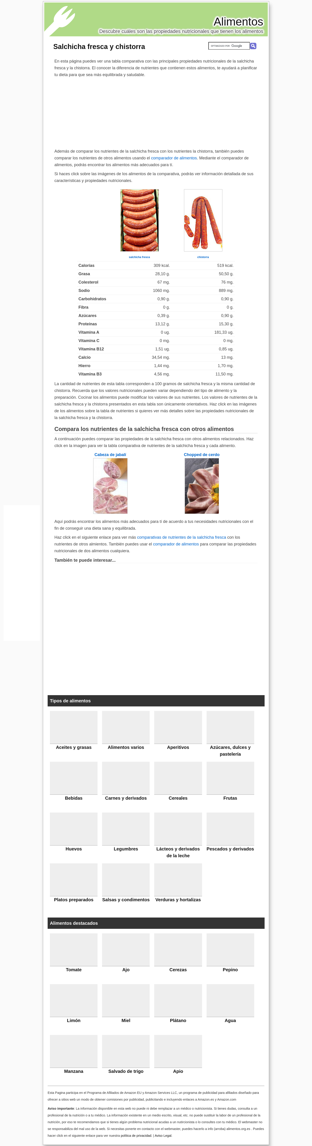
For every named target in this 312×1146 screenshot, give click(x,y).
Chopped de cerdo (201, 454)
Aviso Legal (163, 1135)
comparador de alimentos (174, 158)
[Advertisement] (156, 112)
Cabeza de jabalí (110, 454)
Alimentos (238, 21)
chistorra (203, 257)
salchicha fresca (139, 257)
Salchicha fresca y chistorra (99, 46)
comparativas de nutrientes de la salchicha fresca (181, 537)
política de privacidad (136, 1135)
